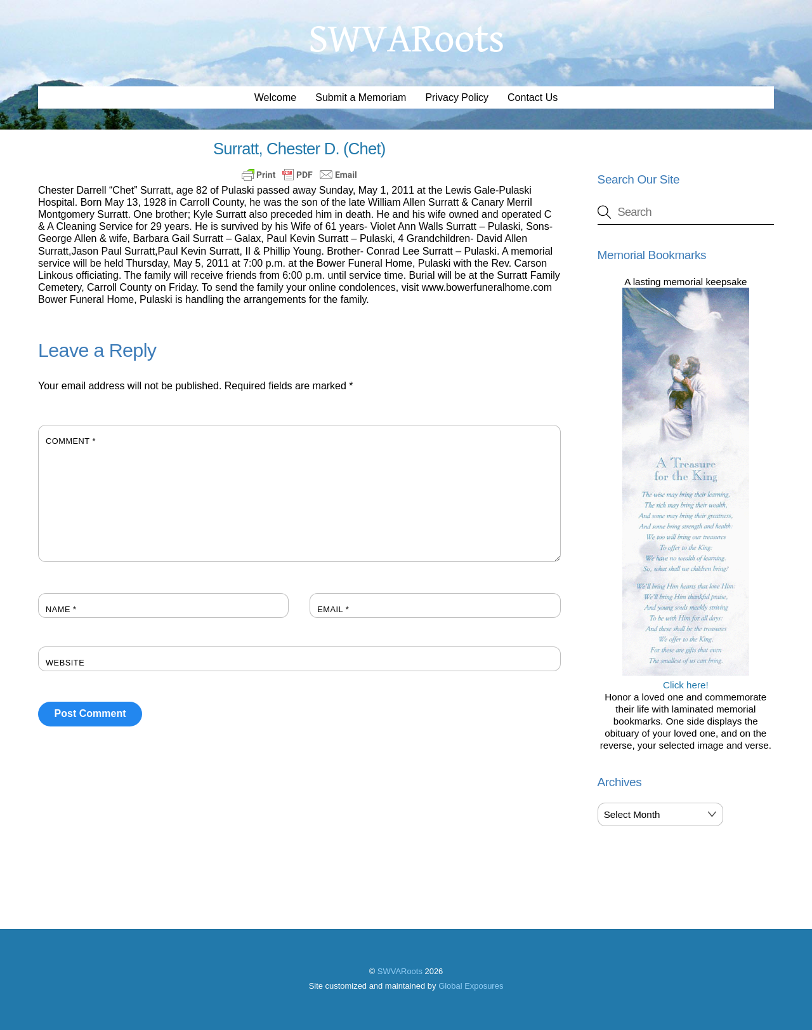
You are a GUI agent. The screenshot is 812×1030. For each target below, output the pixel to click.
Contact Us (533, 97)
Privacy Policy (456, 97)
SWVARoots (399, 971)
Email (333, 609)
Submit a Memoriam (360, 97)
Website (65, 662)
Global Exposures (470, 986)
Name (61, 609)
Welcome (275, 97)
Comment (71, 441)
